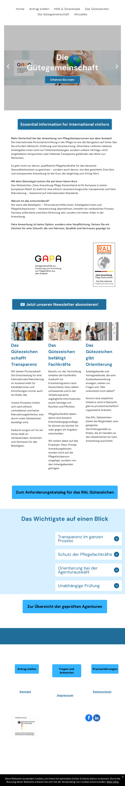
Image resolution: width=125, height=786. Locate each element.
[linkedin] (96, 718)
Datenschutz (102, 692)
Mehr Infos (113, 781)
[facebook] (88, 718)
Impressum (64, 695)
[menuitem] (20, 8)
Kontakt (25, 692)
